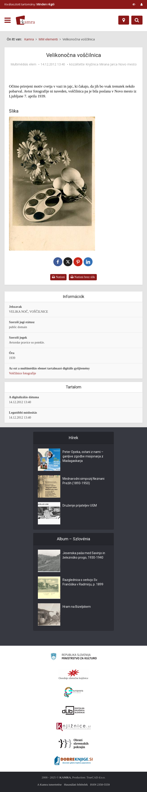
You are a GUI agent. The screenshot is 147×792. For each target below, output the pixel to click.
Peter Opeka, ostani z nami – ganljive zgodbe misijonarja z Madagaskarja (83, 456)
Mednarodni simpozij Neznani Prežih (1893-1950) (83, 481)
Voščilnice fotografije (22, 373)
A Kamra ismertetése (49, 784)
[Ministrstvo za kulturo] (73, 657)
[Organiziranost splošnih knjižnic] (73, 674)
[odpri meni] (7, 20)
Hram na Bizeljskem (77, 606)
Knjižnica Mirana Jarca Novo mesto (111, 64)
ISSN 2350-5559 (100, 784)
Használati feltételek (76, 784)
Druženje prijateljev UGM (80, 505)
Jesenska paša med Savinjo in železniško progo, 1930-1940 (84, 555)
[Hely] (123, 20)
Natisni (58, 277)
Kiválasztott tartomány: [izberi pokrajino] (29, 4)
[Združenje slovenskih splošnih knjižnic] (73, 727)
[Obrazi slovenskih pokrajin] (73, 743)
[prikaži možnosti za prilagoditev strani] (133, 4)
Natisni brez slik (83, 277)
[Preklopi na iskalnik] (137, 20)
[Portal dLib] (73, 710)
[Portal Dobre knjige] (73, 760)
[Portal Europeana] (73, 692)
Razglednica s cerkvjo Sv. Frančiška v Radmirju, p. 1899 (83, 582)
